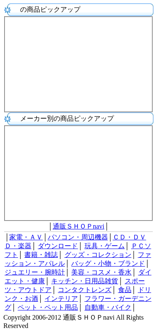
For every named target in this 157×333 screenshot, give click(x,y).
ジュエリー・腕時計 (35, 272)
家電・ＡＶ (26, 237)
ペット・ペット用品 (48, 307)
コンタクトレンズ (84, 289)
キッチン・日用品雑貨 (84, 281)
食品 (124, 289)
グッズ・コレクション (97, 254)
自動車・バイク (108, 307)
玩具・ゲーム (105, 245)
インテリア (61, 298)
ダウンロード (58, 245)
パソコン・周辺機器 (78, 237)
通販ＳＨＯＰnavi (79, 226)
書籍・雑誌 (41, 254)
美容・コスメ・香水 (101, 272)
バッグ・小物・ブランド (108, 263)
